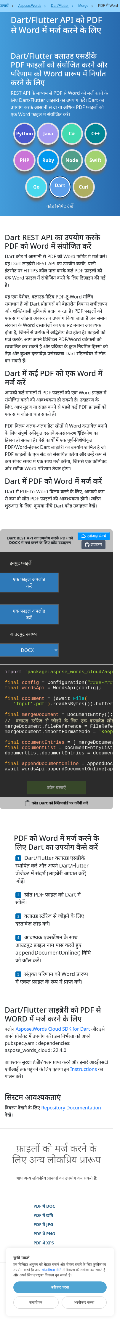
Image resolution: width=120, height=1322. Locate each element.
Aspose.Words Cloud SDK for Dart (53, 1029)
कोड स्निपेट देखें (60, 206)
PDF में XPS (43, 1243)
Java (48, 133)
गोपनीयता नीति (52, 1270)
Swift (95, 160)
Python (24, 133)
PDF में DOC (44, 1206)
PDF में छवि (43, 1215)
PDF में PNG (44, 1233)
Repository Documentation (71, 1107)
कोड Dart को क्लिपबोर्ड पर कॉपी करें (60, 803)
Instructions (83, 1069)
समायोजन (35, 1302)
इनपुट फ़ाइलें (20, 563)
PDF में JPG (43, 1224)
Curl (84, 187)
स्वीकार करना (60, 1287)
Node (71, 160)
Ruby (48, 160)
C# (72, 133)
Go (36, 187)
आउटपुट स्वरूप (23, 634)
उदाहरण (93, 544)
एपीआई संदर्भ (93, 535)
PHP (24, 160)
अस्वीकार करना (84, 1302)
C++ (95, 133)
